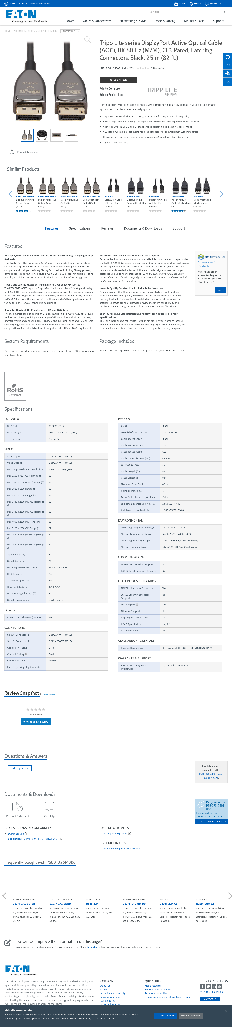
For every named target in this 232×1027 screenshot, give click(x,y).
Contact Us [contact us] (210, 999)
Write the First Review (35, 721)
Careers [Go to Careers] (104, 989)
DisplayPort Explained (115, 833)
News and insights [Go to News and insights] (110, 1004)
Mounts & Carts (194, 21)
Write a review (158, 67)
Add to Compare (110, 88)
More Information (191, 1015)
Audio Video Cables (47, 31)
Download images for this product (121, 848)
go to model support (213, 821)
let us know (93, 947)
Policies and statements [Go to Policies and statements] (158, 989)
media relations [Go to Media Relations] (153, 985)
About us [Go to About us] (105, 985)
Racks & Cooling (165, 21)
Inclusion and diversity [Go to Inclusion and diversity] (112, 993)
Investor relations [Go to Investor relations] (110, 996)
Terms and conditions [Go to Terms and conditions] (156, 993)
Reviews (107, 228)
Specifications (79, 228)
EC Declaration (16, 833)
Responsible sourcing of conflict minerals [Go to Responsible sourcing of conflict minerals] (167, 996)
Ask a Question (20, 768)
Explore (220, 290)
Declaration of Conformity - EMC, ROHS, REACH (33, 838)
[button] (11, 194)
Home (7, 31)
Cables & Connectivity (97, 21)
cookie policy (107, 1018)
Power (70, 21)
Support (218, 21)
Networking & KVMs (133, 21)
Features (51, 228)
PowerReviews (49, 694)
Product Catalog (23, 31)
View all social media (211, 991)
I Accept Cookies (166, 1015)
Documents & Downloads (143, 228)
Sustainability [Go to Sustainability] (107, 1000)
